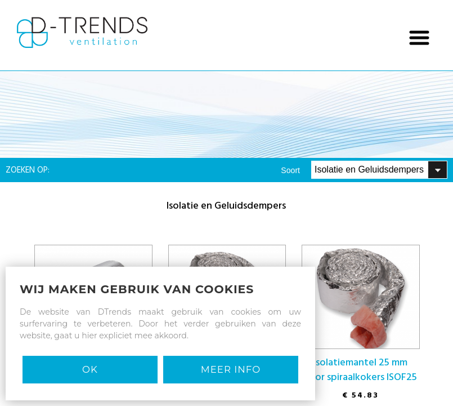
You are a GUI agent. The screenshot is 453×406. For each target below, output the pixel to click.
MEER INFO (231, 369)
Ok (90, 369)
